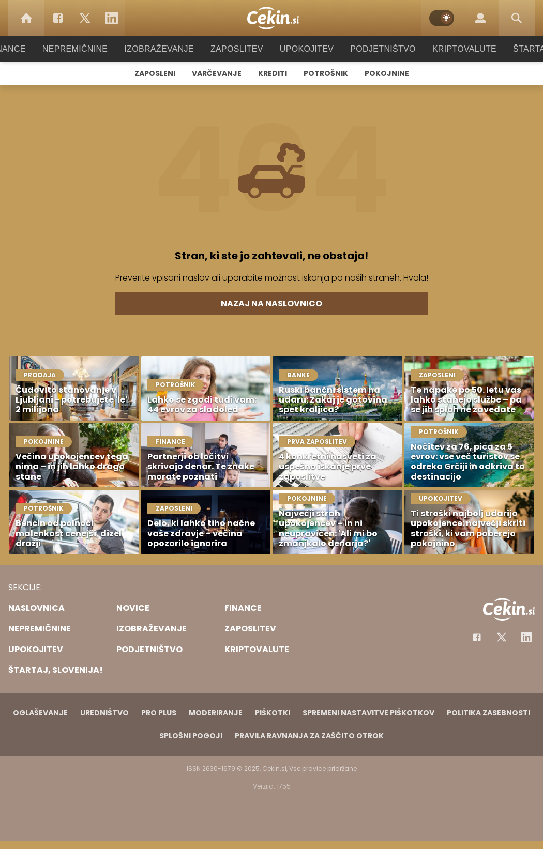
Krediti (272, 73)
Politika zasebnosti (488, 712)
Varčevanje (217, 73)
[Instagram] (526, 637)
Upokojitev (303, 48)
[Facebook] (57, 18)
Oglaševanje (40, 712)
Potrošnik (326, 73)
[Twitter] (84, 18)
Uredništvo (104, 712)
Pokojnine (387, 73)
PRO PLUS (158, 712)
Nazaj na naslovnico (271, 304)
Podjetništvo (376, 48)
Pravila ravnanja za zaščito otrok (309, 736)
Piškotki (272, 712)
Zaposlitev (237, 48)
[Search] (517, 18)
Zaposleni (154, 73)
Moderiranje (216, 712)
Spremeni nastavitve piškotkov (368, 712)
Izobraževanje (163, 48)
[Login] (480, 18)
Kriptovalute (454, 48)
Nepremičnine (85, 48)
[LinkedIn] (111, 18)
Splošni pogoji (190, 736)
